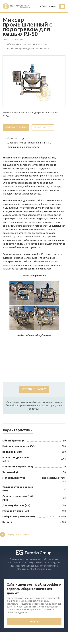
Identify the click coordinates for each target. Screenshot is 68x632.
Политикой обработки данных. (34, 569)
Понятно (34, 621)
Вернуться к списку (14, 534)
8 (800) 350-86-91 (48, 6)
